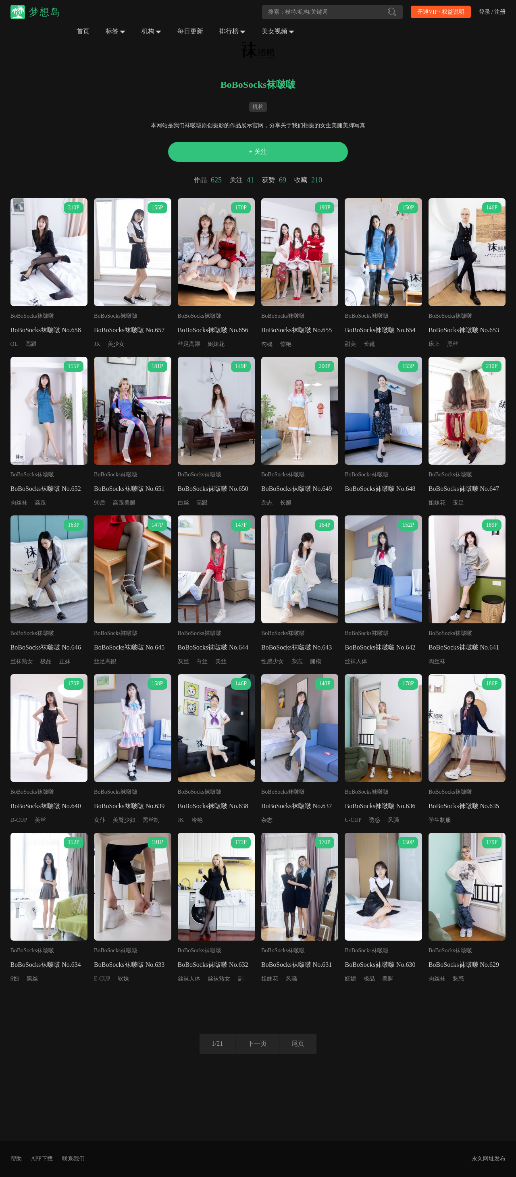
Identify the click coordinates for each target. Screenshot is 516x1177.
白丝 (183, 503)
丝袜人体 (356, 661)
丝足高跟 (189, 344)
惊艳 (285, 344)
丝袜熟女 (21, 661)
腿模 (315, 661)
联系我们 (73, 1159)
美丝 (221, 661)
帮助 (16, 1159)
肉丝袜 (18, 503)
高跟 (31, 344)
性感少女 (272, 661)
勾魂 (267, 344)
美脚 (387, 979)
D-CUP (18, 820)
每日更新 (190, 31)
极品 (46, 661)
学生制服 (440, 820)
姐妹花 (216, 344)
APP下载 (42, 1159)
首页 (83, 31)
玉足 (458, 503)
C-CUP (353, 820)
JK (97, 344)
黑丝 (452, 344)
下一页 (257, 1043)
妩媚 (350, 979)
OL (14, 344)
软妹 (123, 979)
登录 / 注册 (492, 12)
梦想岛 (44, 12)
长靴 (369, 344)
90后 (99, 503)
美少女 (116, 344)
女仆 (99, 820)
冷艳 (197, 820)
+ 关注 (258, 151)
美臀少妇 (124, 820)
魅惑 (458, 979)
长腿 (285, 503)
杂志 (267, 503)
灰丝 (183, 661)
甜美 (350, 344)
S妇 (14, 979)
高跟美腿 (124, 503)
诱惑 (374, 820)
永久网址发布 (489, 1159)
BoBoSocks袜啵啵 (32, 316)
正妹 (65, 661)
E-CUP (102, 979)
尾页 (297, 1043)
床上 (434, 344)
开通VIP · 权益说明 (440, 12)
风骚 (393, 820)
